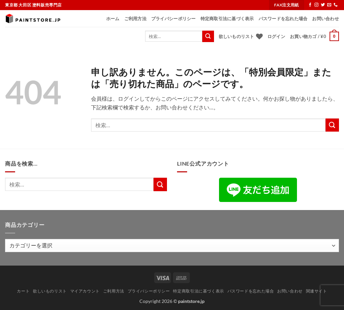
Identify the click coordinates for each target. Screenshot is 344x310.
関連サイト (316, 291)
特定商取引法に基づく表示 (227, 18)
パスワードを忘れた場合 (283, 18)
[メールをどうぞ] (329, 5)
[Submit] (208, 36)
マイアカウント (85, 291)
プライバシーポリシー (173, 18)
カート (23, 291)
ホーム (113, 18)
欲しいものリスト (50, 291)
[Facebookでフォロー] (310, 5)
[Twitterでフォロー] (323, 5)
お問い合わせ (325, 18)
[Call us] (336, 5)
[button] (276, 36)
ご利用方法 (135, 18)
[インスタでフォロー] (316, 5)
